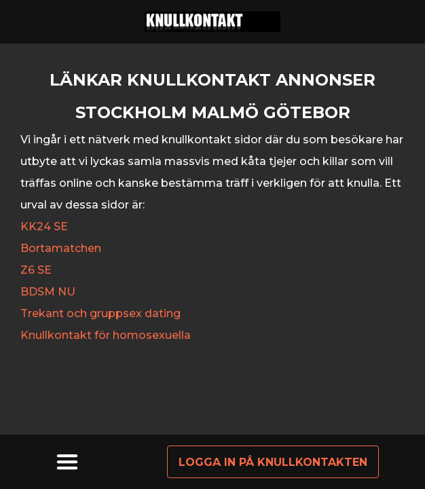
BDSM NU (47, 291)
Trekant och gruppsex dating (100, 313)
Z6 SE (36, 270)
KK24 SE (44, 226)
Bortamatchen (60, 248)
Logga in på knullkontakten (273, 462)
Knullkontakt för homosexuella (105, 335)
